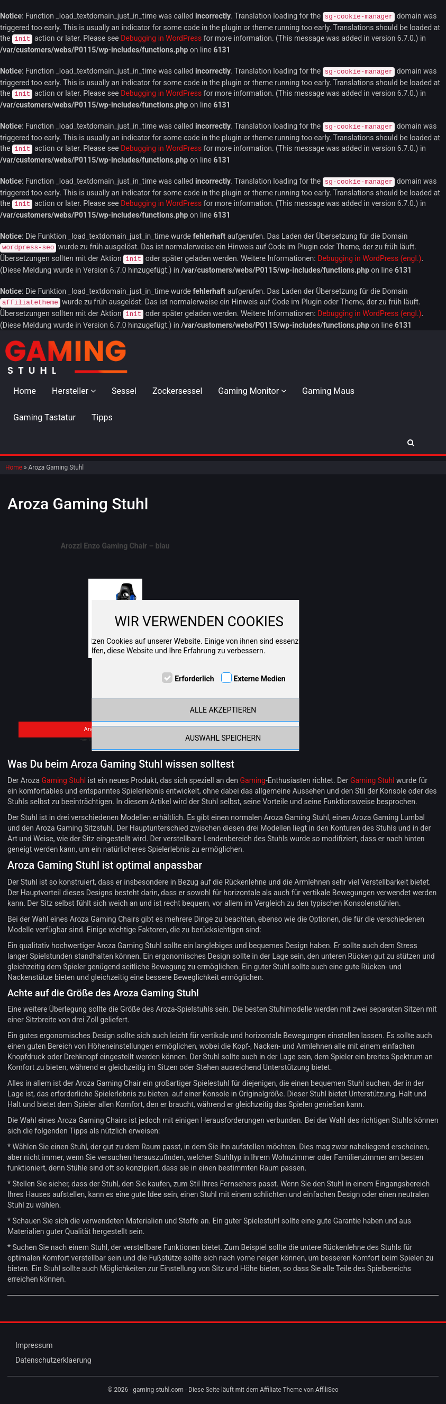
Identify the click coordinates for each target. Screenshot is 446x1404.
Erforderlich (194, 678)
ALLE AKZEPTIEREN (223, 710)
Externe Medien (260, 678)
